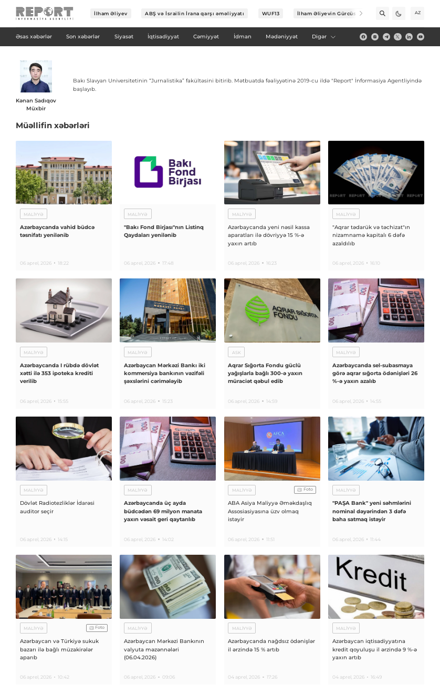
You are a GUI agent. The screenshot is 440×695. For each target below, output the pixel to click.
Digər (324, 36)
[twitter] (397, 36)
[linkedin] (409, 36)
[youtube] (420, 36)
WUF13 (271, 13)
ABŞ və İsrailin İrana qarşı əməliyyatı (194, 13)
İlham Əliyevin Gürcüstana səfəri (341, 13)
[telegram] (386, 36)
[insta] (375, 36)
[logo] (45, 13)
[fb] (363, 36)
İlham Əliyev (111, 13)
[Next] (356, 13)
